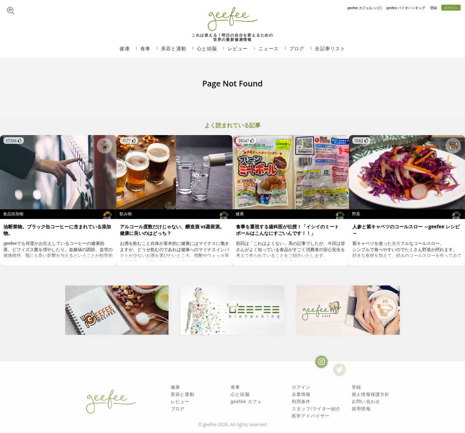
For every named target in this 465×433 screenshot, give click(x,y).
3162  (361, 141)
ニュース (268, 48)
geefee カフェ (246, 401)
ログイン (451, 8)
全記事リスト (330, 48)
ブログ (297, 48)
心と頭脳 (207, 48)
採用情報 (361, 408)
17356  (14, 141)
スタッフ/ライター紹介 (316, 408)
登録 (433, 8)
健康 (125, 48)
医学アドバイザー (311, 415)
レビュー (238, 48)
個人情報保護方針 (370, 394)
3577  (129, 141)
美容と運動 (173, 48)
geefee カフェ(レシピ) (364, 8)
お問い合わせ (366, 401)
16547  (246, 141)
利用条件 (301, 401)
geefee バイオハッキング (405, 8)
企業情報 (301, 394)
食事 (145, 48)
